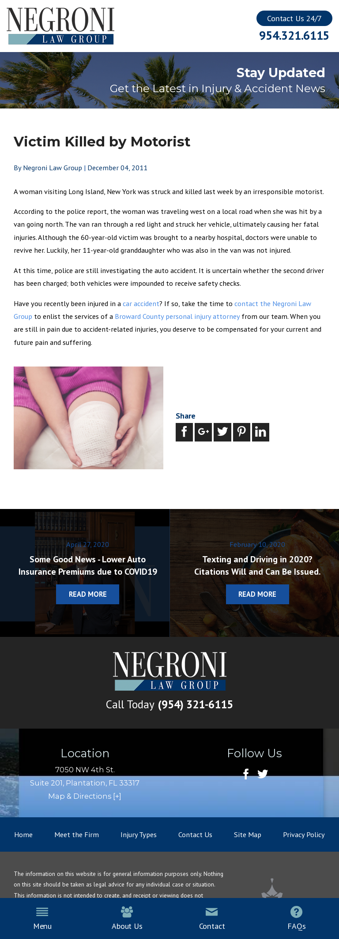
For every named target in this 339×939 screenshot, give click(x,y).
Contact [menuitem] (212, 918)
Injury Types (139, 834)
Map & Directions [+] (84, 796)
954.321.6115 (294, 35)
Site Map (247, 834)
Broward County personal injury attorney (177, 316)
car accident (141, 303)
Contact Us (195, 834)
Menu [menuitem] (42, 918)
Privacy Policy (304, 834)
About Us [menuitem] (127, 918)
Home (23, 834)
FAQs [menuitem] (296, 918)
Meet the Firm (76, 834)
